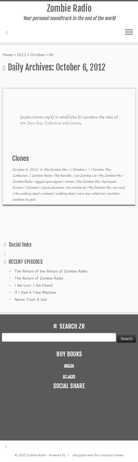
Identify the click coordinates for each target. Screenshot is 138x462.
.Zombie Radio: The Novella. (52, 175)
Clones (20, 158)
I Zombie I (32, 187)
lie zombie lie (76, 187)
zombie (113, 193)
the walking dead (27, 193)
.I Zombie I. (78, 169)
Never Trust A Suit (30, 299)
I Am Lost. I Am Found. (33, 285)
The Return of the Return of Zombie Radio (50, 271)
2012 (21, 54)
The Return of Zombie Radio (38, 278)
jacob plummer (53, 187)
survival (118, 187)
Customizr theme (111, 455)
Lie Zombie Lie (86, 175)
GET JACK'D (69, 376)
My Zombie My (110, 175)
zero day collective (91, 193)
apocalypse (53, 181)
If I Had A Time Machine (35, 292)
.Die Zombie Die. (55, 169)
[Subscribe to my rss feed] (9, 32)
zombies (18, 199)
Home (8, 54)
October (37, 54)
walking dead (65, 193)
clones (69, 181)
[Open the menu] (129, 32)
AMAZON (69, 366)
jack (32, 199)
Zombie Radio (69, 8)
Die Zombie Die (88, 181)
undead (48, 193)
